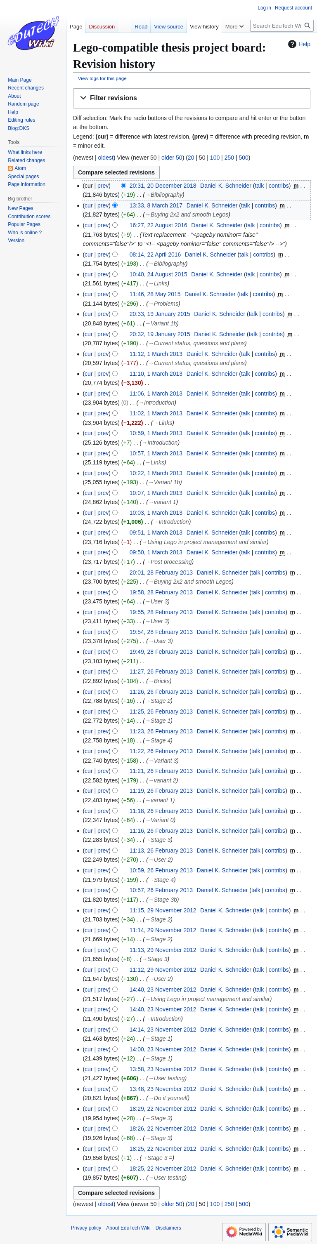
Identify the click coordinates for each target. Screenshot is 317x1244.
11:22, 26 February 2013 (161, 751)
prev (103, 185)
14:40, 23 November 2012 (163, 989)
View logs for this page (102, 78)
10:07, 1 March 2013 (156, 493)
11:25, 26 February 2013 (161, 711)
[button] (191, 98)
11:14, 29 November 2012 (163, 930)
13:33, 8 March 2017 (156, 205)
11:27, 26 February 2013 (161, 671)
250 (229, 157)
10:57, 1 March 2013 (156, 453)
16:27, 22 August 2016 (158, 225)
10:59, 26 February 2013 (161, 870)
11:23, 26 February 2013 (161, 731)
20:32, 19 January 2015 (160, 334)
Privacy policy (86, 1228)
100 (215, 157)
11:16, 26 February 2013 (161, 830)
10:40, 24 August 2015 (158, 274)
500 (243, 157)
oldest (105, 157)
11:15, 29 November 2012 (163, 910)
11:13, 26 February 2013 (161, 850)
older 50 (171, 157)
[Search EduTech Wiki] (282, 26)
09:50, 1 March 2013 (156, 552)
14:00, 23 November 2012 (163, 1049)
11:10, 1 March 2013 (156, 373)
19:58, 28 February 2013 (161, 592)
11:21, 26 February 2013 (161, 771)
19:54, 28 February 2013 (161, 632)
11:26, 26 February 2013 (161, 691)
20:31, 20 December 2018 (163, 185)
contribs (279, 185)
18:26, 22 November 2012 (163, 1128)
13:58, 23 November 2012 (163, 1069)
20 (191, 157)
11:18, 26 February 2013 (161, 811)
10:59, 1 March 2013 (156, 433)
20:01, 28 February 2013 (161, 572)
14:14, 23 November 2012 (163, 1029)
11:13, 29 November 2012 (163, 950)
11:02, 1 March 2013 (156, 413)
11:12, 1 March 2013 (156, 354)
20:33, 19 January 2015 (160, 314)
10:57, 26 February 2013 (161, 890)
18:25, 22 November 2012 (163, 1148)
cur (88, 205)
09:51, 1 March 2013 (156, 532)
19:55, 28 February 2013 (161, 612)
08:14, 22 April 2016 (155, 254)
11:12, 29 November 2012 (163, 969)
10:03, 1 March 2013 (156, 512)
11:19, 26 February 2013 (161, 790)
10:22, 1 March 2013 (156, 473)
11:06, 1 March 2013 (156, 393)
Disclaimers (168, 1228)
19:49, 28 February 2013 (161, 651)
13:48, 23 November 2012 (163, 1089)
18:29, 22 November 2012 (163, 1108)
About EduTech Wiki (128, 1228)
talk (259, 185)
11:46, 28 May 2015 (155, 294)
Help (298, 44)
